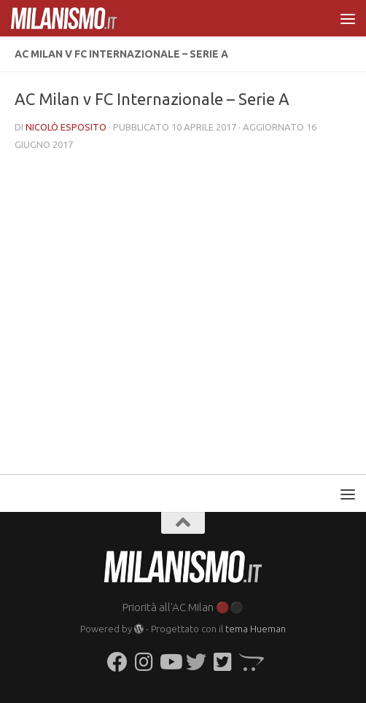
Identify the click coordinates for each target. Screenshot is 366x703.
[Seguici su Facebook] (117, 662)
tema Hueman (255, 629)
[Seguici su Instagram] (143, 662)
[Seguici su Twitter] (196, 662)
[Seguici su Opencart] (248, 662)
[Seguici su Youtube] (170, 662)
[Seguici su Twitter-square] (222, 662)
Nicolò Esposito (66, 127)
